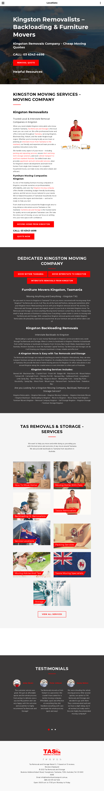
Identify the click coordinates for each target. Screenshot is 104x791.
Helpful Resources (27, 71)
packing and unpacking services (25, 153)
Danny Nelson (82, 683)
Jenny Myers (28, 683)
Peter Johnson (56, 683)
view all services (52, 614)
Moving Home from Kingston (33, 224)
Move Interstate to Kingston (69, 274)
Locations (52, 3)
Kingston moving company (44, 188)
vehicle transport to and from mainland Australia (33, 157)
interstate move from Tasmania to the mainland (32, 143)
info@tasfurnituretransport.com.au (54, 777)
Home (15, 79)
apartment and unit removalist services (35, 161)
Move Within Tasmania (30, 274)
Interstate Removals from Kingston (52, 281)
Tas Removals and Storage (38, 128)
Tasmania (38, 134)
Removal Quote (26, 63)
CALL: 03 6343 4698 (28, 54)
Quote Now (23, 236)
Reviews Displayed (52, 767)
